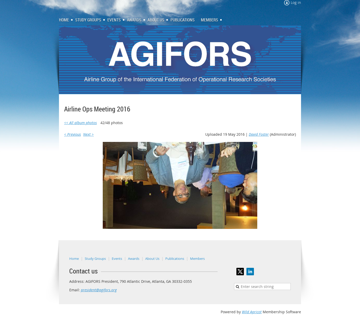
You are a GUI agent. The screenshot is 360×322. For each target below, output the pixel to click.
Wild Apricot (252, 311)
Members (197, 258)
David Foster (259, 134)
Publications (174, 258)
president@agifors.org (99, 289)
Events (117, 258)
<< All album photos (80, 122)
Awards (133, 258)
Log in (296, 2)
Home (74, 258)
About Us (152, 258)
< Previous (72, 134)
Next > (88, 134)
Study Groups (95, 258)
